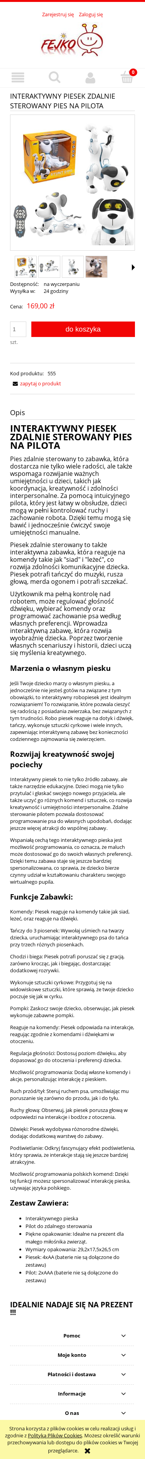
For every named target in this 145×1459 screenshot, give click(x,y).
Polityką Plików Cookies (55, 1435)
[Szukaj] (54, 77)
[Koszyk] (127, 77)
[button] (18, 77)
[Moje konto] (91, 77)
